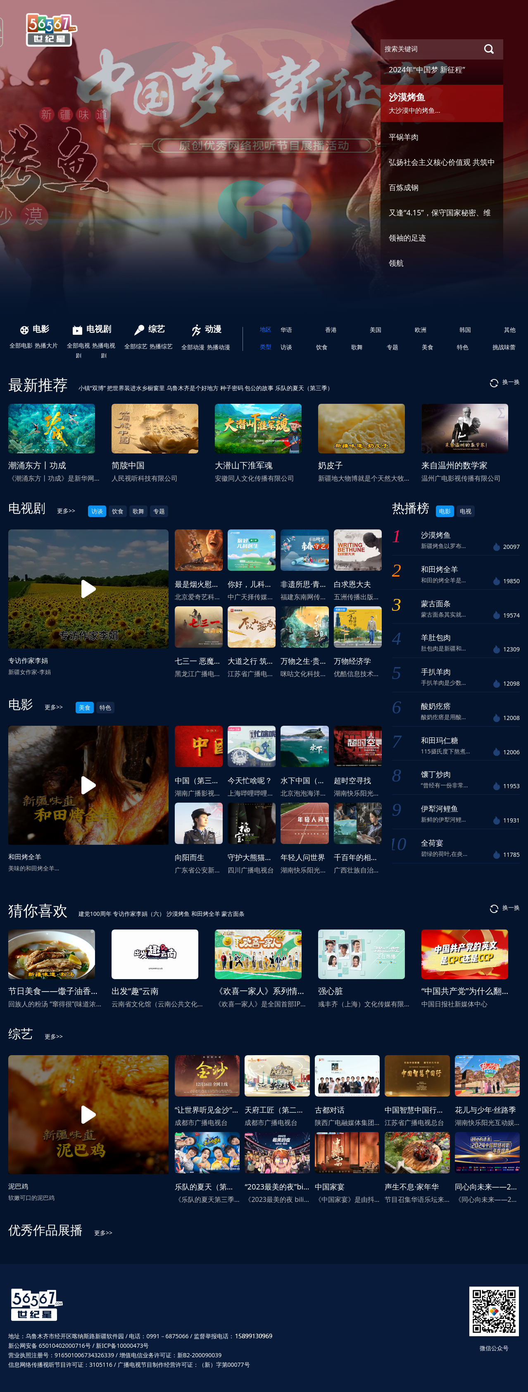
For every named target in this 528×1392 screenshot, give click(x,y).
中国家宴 (330, 1187)
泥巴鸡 (18, 1186)
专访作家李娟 (28, 660)
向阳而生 (190, 857)
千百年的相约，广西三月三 (378, 857)
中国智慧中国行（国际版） (429, 1110)
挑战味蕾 (504, 347)
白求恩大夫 (352, 584)
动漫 (206, 328)
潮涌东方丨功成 (37, 465)
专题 (392, 347)
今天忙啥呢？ (250, 780)
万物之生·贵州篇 (308, 661)
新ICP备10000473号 (122, 1345)
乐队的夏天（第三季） (304, 388)
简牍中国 (128, 465)
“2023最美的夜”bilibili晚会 (288, 1187)
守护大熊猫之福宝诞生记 (268, 857)
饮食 (322, 347)
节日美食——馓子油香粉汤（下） (70, 990)
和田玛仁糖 (439, 740)
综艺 (149, 328)
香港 (331, 330)
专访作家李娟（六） (139, 914)
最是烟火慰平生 (201, 584)
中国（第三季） (201, 780)
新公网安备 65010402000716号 (49, 1345)
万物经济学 (352, 661)
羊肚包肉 (436, 637)
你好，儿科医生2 (256, 584)
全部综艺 (135, 346)
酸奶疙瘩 (436, 706)
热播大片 (46, 345)
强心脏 (330, 990)
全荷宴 (432, 843)
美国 (375, 330)
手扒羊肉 (436, 672)
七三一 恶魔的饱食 (205, 661)
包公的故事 (260, 388)
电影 (34, 328)
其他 (510, 330)
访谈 (286, 347)
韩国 (465, 330)
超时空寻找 (352, 780)
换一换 (505, 382)
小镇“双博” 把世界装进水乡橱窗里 (122, 388)
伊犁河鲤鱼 (439, 808)
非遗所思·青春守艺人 (315, 584)
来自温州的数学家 (454, 465)
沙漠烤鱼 (436, 535)
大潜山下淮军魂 (244, 465)
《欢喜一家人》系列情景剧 (264, 990)
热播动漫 (218, 347)
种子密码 (232, 388)
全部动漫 (193, 347)
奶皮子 (330, 465)
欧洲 (420, 330)
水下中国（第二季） (314, 780)
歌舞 (357, 347)
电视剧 (92, 328)
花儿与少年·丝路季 (485, 1110)
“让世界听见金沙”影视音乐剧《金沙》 (237, 1110)
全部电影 (21, 345)
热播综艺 (161, 346)
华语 (286, 330)
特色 (463, 347)
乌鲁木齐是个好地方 (193, 388)
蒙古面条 (436, 603)
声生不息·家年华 (412, 1187)
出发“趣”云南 (135, 990)
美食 (427, 347)
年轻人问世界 (303, 857)
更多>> (66, 511)
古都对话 (330, 1110)
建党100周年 (95, 914)
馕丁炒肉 (436, 774)
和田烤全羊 (24, 856)
